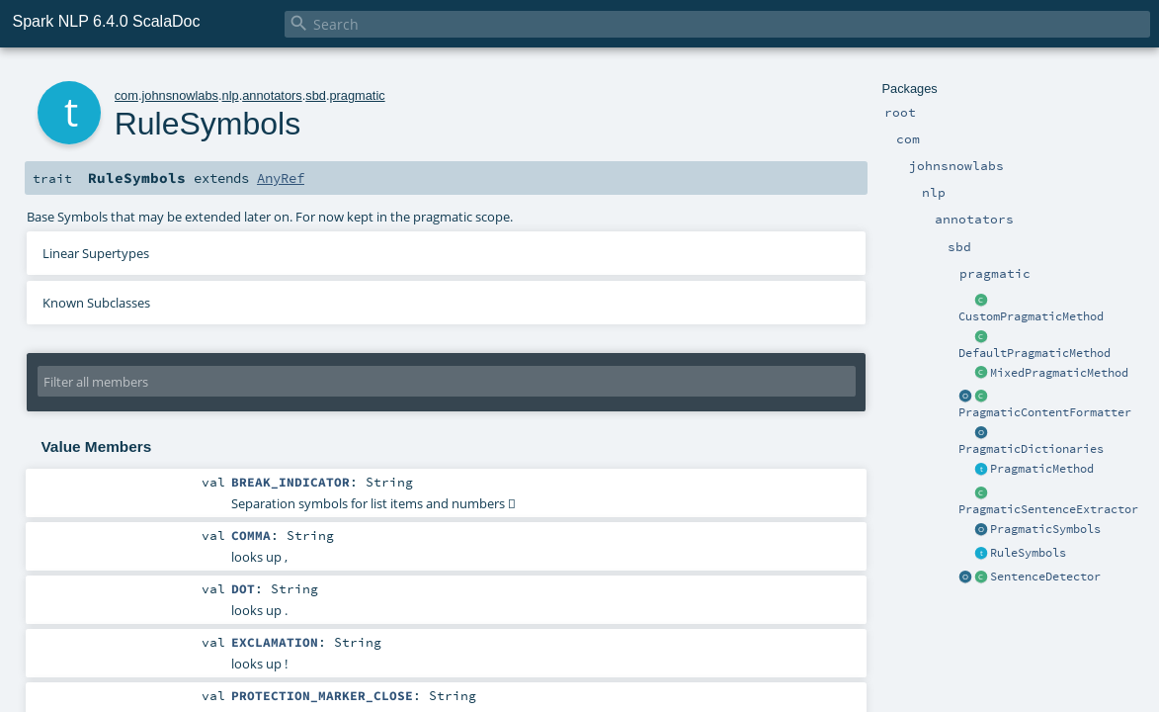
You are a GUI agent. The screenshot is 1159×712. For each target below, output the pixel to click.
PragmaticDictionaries (1031, 449)
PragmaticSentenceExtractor (1048, 509)
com (126, 95)
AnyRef (280, 178)
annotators (271, 95)
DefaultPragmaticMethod (1034, 353)
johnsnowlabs (179, 95)
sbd (315, 95)
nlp (230, 95)
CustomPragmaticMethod (1031, 316)
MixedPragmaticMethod (1059, 373)
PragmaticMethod (1042, 469)
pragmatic (356, 95)
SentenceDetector (1045, 576)
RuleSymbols (1028, 553)
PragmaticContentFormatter (1044, 412)
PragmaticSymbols (1045, 529)
